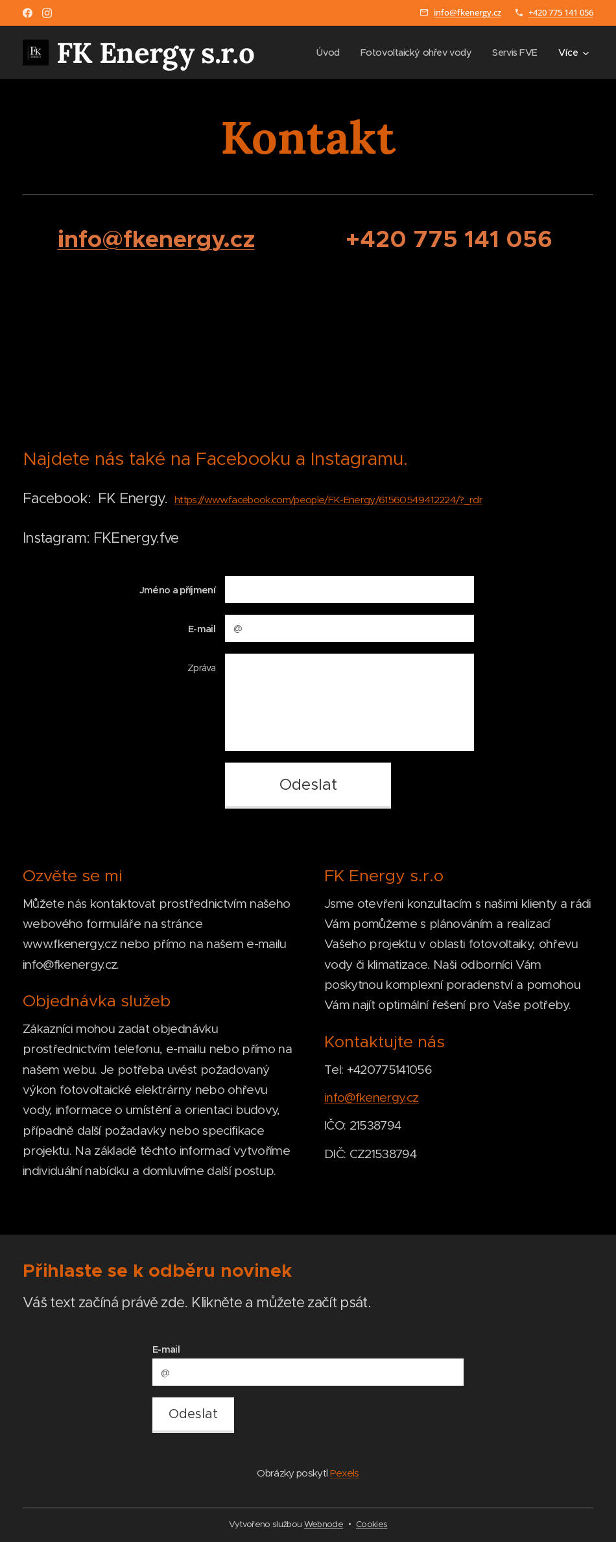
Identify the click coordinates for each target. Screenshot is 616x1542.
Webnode (323, 1524)
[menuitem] (321, 52)
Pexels (344, 1473)
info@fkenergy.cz (467, 12)
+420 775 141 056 (560, 12)
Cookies (371, 1524)
